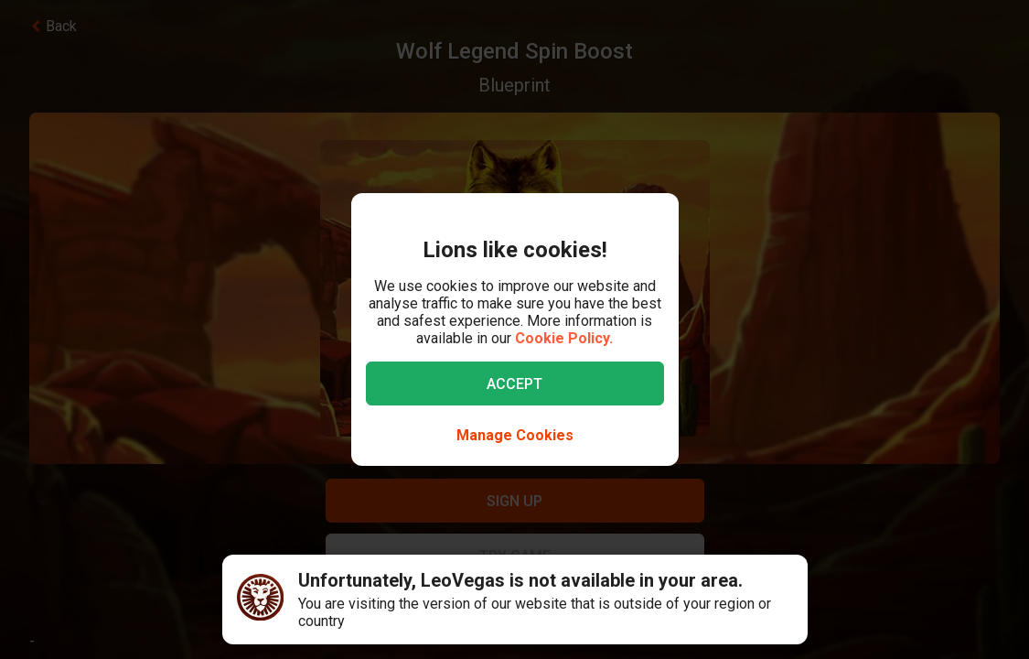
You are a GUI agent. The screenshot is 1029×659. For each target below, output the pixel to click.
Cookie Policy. (564, 338)
